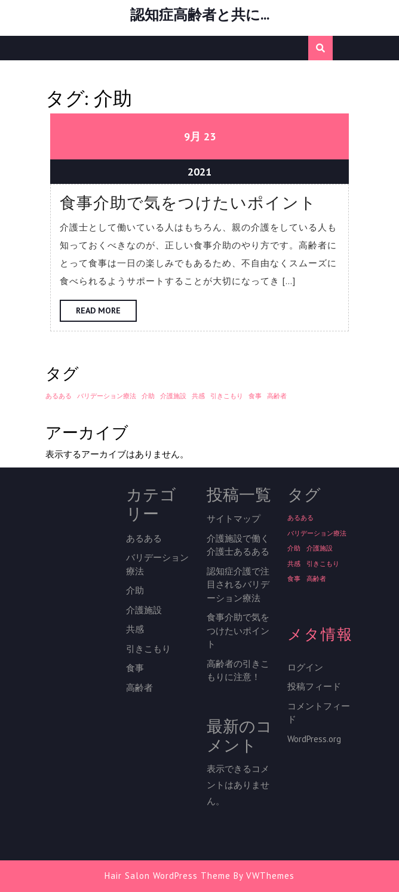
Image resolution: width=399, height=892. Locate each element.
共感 (135, 629)
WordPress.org (314, 739)
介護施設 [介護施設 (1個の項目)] (173, 396)
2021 (199, 172)
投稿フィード (314, 686)
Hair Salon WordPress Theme (168, 875)
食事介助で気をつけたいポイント (188, 202)
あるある (144, 538)
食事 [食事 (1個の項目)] (255, 396)
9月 (192, 136)
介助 (135, 590)
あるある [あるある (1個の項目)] (58, 396)
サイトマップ (233, 518)
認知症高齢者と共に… (199, 14)
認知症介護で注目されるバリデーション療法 (238, 584)
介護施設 (144, 610)
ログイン (305, 667)
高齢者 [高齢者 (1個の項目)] (277, 396)
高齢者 (139, 687)
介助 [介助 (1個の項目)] (148, 396)
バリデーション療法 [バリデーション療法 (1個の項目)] (106, 396)
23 (210, 136)
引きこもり (148, 648)
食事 (135, 667)
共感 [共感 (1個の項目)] (198, 396)
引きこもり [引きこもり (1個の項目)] (226, 396)
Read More (106, 313)
